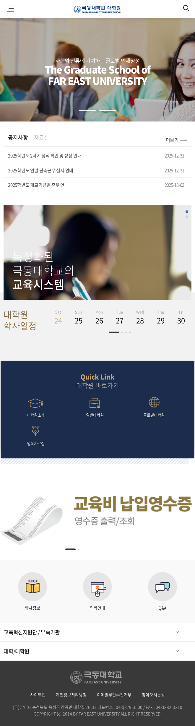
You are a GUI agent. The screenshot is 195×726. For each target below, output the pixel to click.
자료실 (41, 137)
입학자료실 (35, 435)
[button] (87, 110)
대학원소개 (35, 407)
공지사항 (18, 137)
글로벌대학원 (154, 407)
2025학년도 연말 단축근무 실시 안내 (40, 170)
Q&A (162, 591)
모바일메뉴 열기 (8, 6)
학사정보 (32, 591)
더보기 (172, 139)
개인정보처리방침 (71, 695)
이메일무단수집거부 (114, 695)
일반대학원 (95, 407)
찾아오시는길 (153, 695)
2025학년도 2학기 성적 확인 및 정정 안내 (44, 155)
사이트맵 (38, 695)
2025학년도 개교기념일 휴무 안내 (38, 185)
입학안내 (97, 591)
